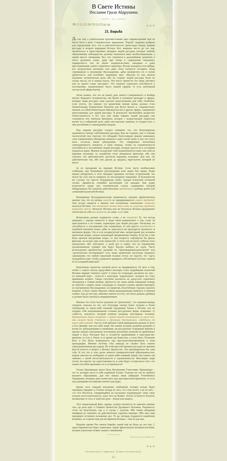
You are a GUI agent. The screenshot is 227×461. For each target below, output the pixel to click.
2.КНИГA (121, 19)
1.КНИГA (105, 19)
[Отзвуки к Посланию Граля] (128, 452)
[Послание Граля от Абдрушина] (99, 452)
